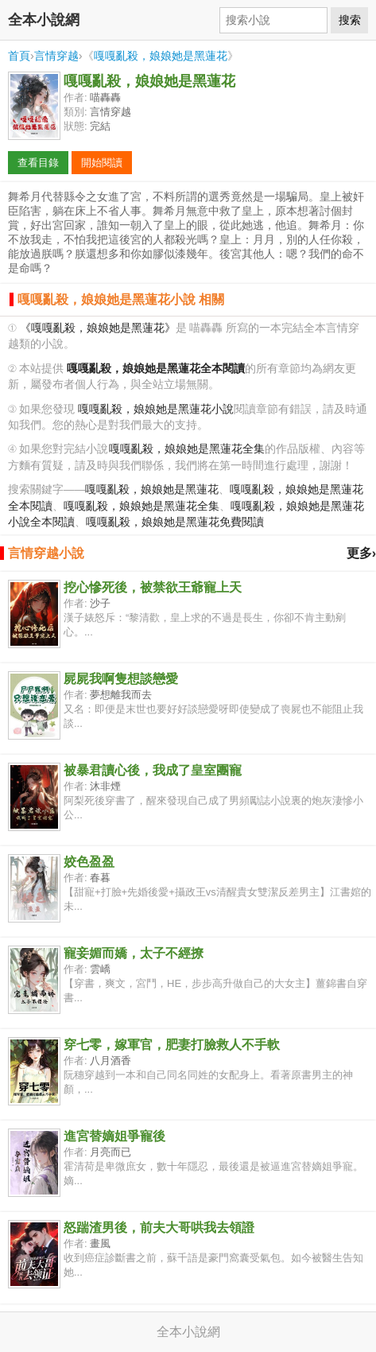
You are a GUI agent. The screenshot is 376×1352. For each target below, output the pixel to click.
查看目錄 (38, 163)
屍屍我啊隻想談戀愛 (121, 679)
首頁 (19, 55)
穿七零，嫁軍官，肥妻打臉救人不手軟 (172, 1044)
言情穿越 (56, 55)
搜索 (350, 20)
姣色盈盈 (89, 861)
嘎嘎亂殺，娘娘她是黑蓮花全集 (187, 449)
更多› (361, 553)
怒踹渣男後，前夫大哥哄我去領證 (159, 1227)
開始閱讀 (101, 163)
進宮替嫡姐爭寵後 (114, 1136)
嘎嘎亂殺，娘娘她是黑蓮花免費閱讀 (175, 522)
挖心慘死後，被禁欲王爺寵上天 (153, 587)
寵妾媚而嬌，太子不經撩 (134, 953)
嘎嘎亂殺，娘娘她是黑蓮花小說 (156, 409)
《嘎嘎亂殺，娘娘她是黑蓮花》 (98, 328)
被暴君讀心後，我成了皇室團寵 (153, 770)
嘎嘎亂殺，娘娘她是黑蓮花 (160, 55)
